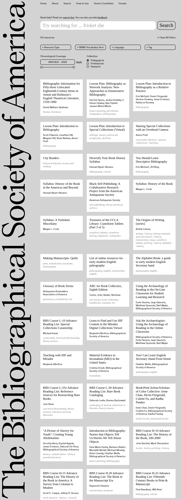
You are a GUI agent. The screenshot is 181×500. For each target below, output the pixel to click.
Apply (79, 62)
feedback (102, 17)
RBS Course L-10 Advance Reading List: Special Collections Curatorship (60, 324)
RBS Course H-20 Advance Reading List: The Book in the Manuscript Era (106, 476)
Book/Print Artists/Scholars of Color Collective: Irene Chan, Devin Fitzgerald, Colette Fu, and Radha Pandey (153, 395)
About (55, 3)
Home (43, 3)
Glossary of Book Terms (58, 286)
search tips (68, 17)
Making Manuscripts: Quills (60, 258)
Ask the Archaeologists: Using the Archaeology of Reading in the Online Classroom (152, 326)
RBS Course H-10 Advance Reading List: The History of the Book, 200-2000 (153, 434)
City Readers (51, 158)
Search (67, 3)
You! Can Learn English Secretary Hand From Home (153, 357)
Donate (122, 3)
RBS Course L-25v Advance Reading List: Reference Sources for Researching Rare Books (61, 393)
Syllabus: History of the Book (154, 183)
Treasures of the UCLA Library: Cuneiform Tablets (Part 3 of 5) (106, 223)
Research (93, 66)
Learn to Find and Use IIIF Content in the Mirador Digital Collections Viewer (106, 324)
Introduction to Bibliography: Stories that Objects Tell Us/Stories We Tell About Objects (107, 436)
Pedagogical (95, 60)
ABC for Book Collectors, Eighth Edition (105, 287)
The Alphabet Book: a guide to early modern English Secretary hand (153, 261)
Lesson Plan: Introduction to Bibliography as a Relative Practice (153, 87)
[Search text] (98, 25)
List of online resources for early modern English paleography (106, 261)
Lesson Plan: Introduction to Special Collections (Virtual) (107, 127)
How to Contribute (103, 3)
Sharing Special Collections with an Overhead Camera (153, 127)
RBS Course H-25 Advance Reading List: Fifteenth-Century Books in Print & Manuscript (153, 478)
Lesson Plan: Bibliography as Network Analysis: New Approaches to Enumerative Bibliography (107, 89)
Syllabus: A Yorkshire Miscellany (56, 221)
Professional (95, 63)
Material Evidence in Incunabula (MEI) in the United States (104, 358)
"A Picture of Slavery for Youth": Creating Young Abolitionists (58, 434)
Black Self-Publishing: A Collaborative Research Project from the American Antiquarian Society (105, 189)
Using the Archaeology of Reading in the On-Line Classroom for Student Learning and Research (152, 291)
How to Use (82, 3)
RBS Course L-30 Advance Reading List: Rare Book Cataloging (106, 391)
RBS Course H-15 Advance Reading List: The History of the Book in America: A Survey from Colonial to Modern (61, 480)
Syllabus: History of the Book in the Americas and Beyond (61, 185)
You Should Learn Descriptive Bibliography (151, 159)
